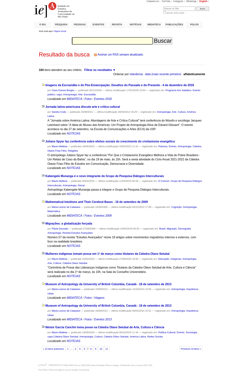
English (203, 1)
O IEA (42, 24)
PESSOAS (80, 24)
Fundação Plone (103, 365)
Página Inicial (60, 31)
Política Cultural (166, 332)
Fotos (88, 98)
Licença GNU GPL (144, 365)
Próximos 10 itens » (191, 349)
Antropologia (70, 94)
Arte (80, 94)
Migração (172, 228)
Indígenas (175, 259)
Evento (173, 146)
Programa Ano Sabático (178, 90)
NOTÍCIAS (135, 24)
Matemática (53, 211)
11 (106, 349)
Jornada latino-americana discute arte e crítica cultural (82, 106)
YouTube (166, 1)
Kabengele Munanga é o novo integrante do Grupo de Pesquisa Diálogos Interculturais (104, 176)
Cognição (176, 207)
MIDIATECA (154, 24)
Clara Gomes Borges (63, 90)
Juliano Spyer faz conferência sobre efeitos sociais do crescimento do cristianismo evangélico (110, 141)
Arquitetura (192, 289)
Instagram (178, 1)
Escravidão (90, 94)
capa (59, 94)
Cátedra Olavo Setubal (75, 263)
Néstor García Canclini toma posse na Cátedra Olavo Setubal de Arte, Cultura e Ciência (104, 327)
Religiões (73, 150)
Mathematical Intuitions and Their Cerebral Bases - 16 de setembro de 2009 (96, 201)
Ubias (50, 293)
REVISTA (117, 24)
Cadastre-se (153, 1)
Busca (154, 6)
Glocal (81, 185)
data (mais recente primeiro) (163, 74)
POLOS (194, 24)
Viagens (99, 297)
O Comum (163, 181)
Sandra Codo (59, 112)
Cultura (182, 112)
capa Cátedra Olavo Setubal (62, 336)
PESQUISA (61, 24)
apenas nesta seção (175, 13)
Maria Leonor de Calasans (66, 207)
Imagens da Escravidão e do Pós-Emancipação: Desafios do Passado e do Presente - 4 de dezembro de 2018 (119, 85)
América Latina (138, 336)
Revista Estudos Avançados (78, 232)
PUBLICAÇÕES (174, 24)
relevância (136, 74)
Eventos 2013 (103, 319)
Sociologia (191, 332)
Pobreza (162, 146)
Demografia (184, 228)
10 (101, 349)
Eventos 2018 (103, 98)
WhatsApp (191, 1)
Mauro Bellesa (59, 146)
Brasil (162, 228)
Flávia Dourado (60, 228)
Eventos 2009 (103, 215)
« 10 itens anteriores (53, 349)
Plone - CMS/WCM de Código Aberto (57, 365)
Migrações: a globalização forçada (68, 223)
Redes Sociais (155, 336)
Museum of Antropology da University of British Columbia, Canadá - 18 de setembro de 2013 (108, 284)
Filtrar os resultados (98, 69)
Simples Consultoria (80, 370)
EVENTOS (98, 24)
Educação (163, 259)
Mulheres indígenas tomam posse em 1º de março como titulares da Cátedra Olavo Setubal (107, 253)
